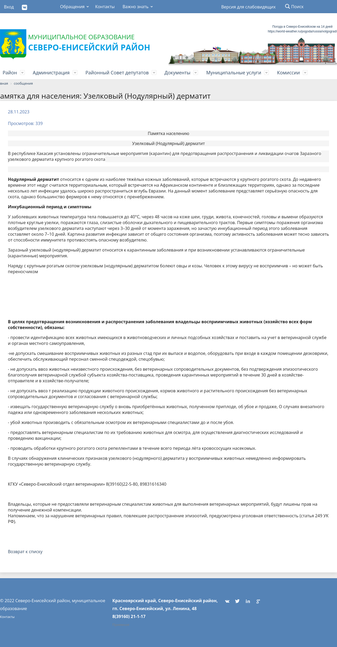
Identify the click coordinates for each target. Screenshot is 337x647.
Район (10, 72)
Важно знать (135, 6)
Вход (9, 7)
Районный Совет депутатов (117, 72)
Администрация (51, 72)
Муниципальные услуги (233, 72)
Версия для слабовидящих (248, 7)
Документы (177, 72)
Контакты (105, 6)
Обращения (72, 6)
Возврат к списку (25, 551)
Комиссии (288, 72)
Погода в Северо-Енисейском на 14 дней (302, 26)
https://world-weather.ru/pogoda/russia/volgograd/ (302, 31)
